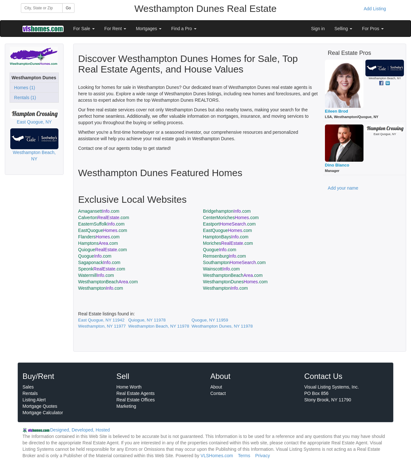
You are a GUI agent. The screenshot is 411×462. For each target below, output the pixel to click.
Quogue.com (219, 249)
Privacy (262, 455)
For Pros (373, 28)
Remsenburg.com (224, 256)
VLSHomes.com (217, 455)
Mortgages (149, 28)
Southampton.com (234, 262)
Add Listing (375, 8)
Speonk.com (101, 268)
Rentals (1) (24, 97)
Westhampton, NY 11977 (102, 326)
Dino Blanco (337, 165)
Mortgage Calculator (42, 412)
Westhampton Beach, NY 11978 (158, 326)
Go (68, 8)
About (216, 386)
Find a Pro (183, 28)
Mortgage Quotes (39, 406)
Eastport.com (229, 224)
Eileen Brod (336, 111)
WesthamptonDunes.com (235, 281)
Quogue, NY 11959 (210, 320)
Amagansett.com (98, 211)
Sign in (318, 28)
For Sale (84, 28)
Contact (218, 393)
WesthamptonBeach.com (233, 275)
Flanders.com (98, 236)
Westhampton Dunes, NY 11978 (222, 326)
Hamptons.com (98, 243)
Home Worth (129, 386)
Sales (28, 386)
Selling (344, 28)
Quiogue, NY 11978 (147, 320)
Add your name (343, 188)
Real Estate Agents (136, 393)
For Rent (115, 28)
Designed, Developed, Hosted (80, 429)
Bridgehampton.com (227, 211)
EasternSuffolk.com (101, 224)
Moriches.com (228, 243)
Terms (244, 455)
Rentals (30, 393)
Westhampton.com (100, 288)
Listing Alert (34, 399)
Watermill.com (96, 275)
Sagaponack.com (99, 262)
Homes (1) (23, 87)
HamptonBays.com (226, 236)
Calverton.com (103, 217)
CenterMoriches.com (231, 217)
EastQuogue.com (102, 230)
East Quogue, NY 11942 (101, 320)
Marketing (126, 406)
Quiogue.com (102, 249)
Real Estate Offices (136, 399)
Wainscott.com (221, 268)
